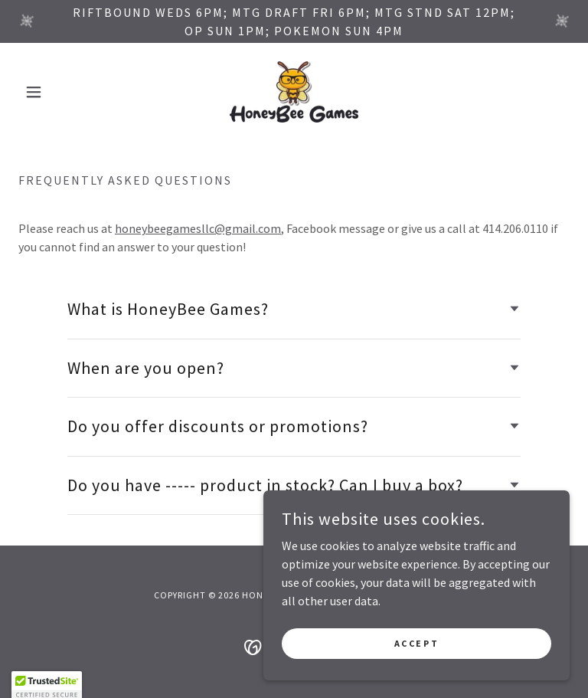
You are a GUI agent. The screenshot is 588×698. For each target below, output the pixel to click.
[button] (59, 92)
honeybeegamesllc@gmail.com (198, 228)
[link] (294, 92)
